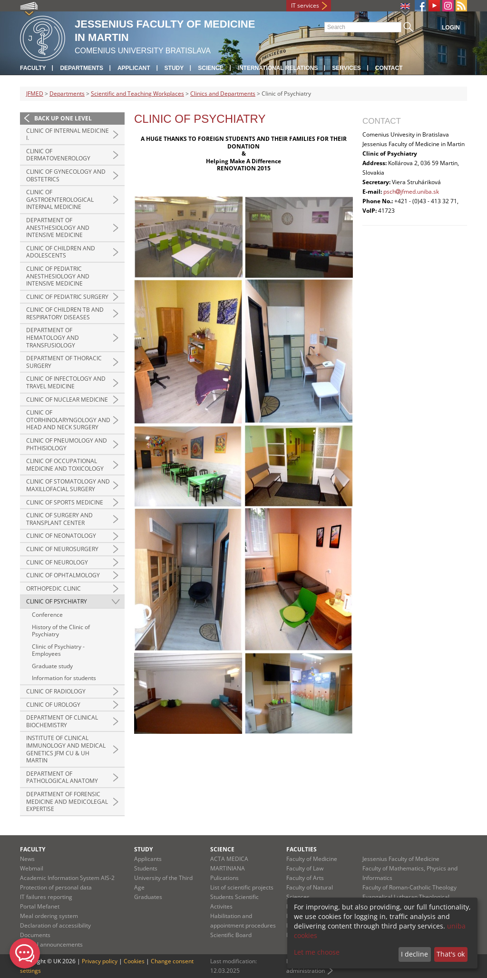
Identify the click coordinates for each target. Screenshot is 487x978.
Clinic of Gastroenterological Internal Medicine (60, 199)
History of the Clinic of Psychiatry (61, 631)
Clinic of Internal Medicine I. (67, 134)
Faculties (301, 849)
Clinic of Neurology (57, 562)
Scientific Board (231, 935)
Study (174, 68)
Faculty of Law (304, 868)
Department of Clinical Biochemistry (62, 721)
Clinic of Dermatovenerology (58, 155)
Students (145, 868)
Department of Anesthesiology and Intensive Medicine (57, 227)
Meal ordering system (49, 916)
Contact (389, 68)
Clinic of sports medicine (64, 502)
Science (210, 68)
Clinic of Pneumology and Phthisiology (66, 444)
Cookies (134, 961)
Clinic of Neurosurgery (62, 549)
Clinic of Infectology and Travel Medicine (66, 382)
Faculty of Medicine (311, 859)
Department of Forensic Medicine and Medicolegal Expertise (67, 801)
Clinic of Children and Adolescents (60, 252)
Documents (35, 935)
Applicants (148, 859)
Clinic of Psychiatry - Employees (58, 650)
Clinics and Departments (222, 93)
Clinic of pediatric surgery (67, 297)
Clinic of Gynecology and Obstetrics (66, 175)
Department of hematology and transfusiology (52, 337)
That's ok (451, 953)
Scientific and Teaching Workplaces (137, 93)
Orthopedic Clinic (53, 588)
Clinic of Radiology (56, 691)
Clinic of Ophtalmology (63, 575)
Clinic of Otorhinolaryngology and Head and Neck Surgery (68, 419)
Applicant (133, 68)
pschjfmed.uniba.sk (411, 192)
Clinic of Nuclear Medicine (67, 399)
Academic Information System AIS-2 (67, 878)
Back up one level (63, 118)
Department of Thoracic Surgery (64, 362)
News (27, 859)
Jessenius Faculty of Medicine (400, 859)
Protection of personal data (56, 887)
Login (451, 27)
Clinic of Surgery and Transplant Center (59, 519)
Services (346, 68)
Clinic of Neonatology (61, 536)
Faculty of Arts (305, 878)
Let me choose (317, 952)
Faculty (33, 68)
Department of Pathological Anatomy (62, 777)
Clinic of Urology (53, 705)
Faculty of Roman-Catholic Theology (409, 887)
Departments (81, 68)
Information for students (64, 678)
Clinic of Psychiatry (56, 601)
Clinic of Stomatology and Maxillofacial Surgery (68, 485)
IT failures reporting (46, 897)
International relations (278, 68)
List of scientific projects (241, 887)
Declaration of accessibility (55, 925)
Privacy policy (99, 961)
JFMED (34, 93)
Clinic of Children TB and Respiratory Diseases (65, 313)
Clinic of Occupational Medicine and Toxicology (65, 465)
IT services (305, 5)
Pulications (224, 878)
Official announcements (51, 944)
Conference (47, 615)
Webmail (31, 868)
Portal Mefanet (39, 906)
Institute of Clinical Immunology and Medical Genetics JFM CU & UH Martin (66, 749)
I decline (414, 953)
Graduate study (52, 666)
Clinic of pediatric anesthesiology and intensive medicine (57, 276)
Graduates (148, 897)
